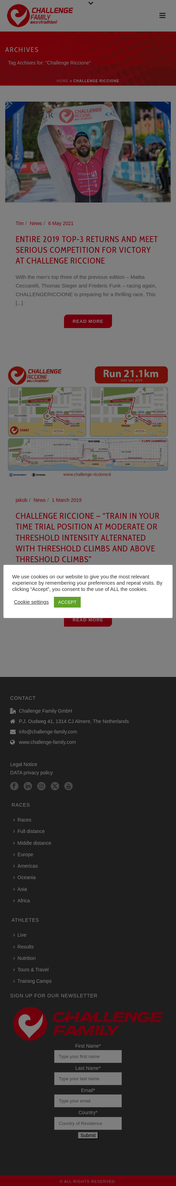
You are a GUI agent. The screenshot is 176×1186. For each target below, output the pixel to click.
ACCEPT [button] (67, 602)
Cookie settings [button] (31, 602)
